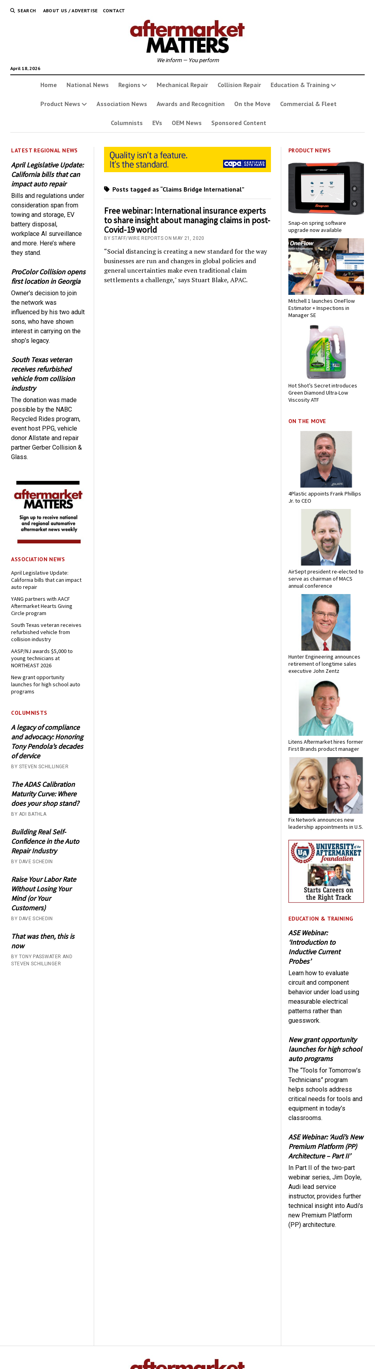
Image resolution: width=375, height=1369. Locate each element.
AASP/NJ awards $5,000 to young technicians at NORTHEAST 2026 (42, 658)
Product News (60, 104)
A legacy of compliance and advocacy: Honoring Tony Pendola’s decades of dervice (47, 741)
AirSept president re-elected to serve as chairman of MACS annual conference (326, 578)
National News (87, 85)
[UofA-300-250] (326, 900)
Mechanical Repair (182, 85)
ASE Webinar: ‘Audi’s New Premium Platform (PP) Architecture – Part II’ (325, 1146)
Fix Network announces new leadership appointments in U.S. (325, 823)
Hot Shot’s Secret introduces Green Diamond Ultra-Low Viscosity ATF (322, 392)
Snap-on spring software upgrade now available (317, 226)
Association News (122, 104)
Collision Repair (239, 85)
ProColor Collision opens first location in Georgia (48, 276)
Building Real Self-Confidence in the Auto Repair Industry (45, 841)
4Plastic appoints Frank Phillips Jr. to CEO (324, 497)
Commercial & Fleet (308, 104)
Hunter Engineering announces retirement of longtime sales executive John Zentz (324, 663)
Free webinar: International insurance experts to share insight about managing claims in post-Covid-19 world (187, 220)
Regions (129, 85)
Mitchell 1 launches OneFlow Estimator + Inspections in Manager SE (321, 308)
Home (48, 85)
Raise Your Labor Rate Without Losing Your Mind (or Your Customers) (43, 893)
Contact (114, 10)
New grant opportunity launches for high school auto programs (45, 684)
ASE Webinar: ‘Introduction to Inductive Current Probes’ (314, 947)
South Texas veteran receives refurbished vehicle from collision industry (43, 374)
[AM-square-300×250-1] (49, 541)
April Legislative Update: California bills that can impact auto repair (47, 174)
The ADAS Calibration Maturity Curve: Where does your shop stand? (45, 794)
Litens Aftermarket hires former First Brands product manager (325, 745)
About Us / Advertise (70, 10)
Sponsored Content (238, 123)
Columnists (127, 123)
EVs (157, 123)
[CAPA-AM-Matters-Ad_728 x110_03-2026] (187, 170)
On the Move (252, 104)
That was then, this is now (42, 941)
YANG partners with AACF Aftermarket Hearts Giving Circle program (41, 606)
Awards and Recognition (191, 104)
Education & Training (300, 85)
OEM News (187, 123)
